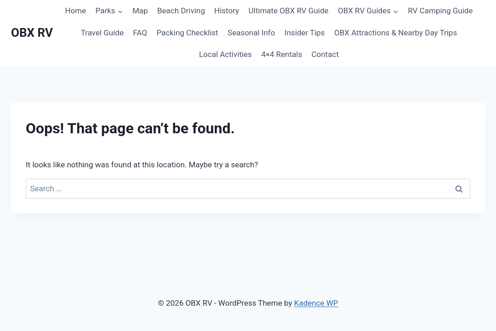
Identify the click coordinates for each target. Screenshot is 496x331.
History (226, 10)
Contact (325, 54)
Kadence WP (316, 303)
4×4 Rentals (281, 54)
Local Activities (225, 54)
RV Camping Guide (440, 10)
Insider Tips (305, 32)
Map (140, 10)
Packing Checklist (187, 32)
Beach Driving (181, 10)
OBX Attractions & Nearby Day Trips (395, 32)
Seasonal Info (251, 32)
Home (75, 10)
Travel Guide (102, 32)
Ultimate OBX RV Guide (289, 10)
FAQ (140, 32)
